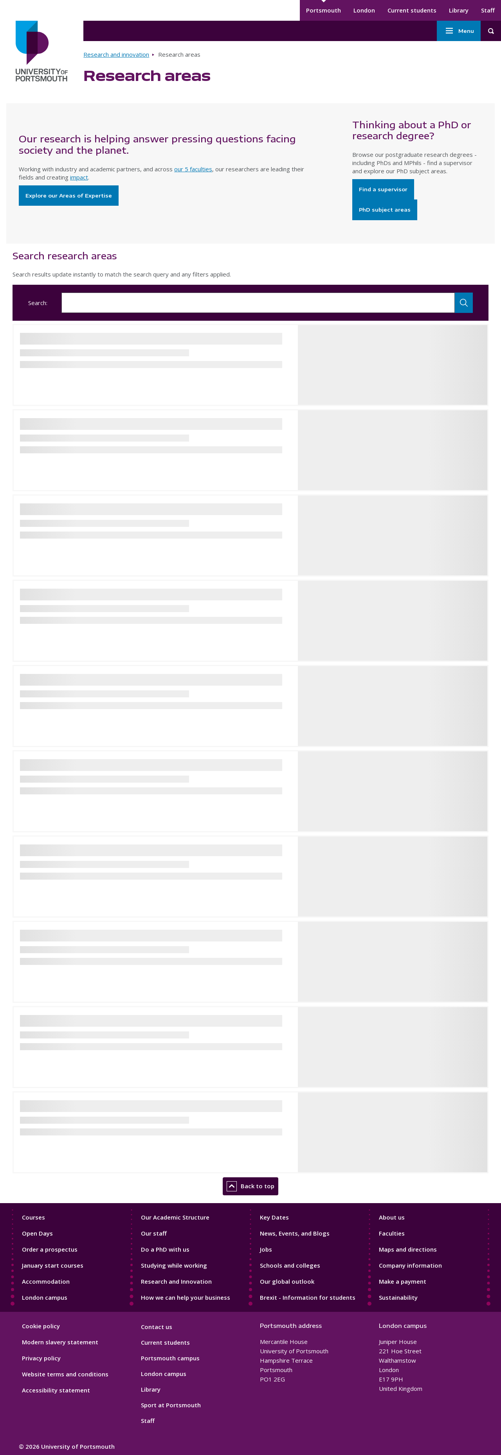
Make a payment (402, 1281)
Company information (410, 1265)
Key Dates (274, 1217)
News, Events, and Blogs (295, 1233)
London (364, 10)
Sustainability (398, 1297)
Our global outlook (287, 1281)
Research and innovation (116, 54)
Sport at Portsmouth (171, 1405)
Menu (458, 31)
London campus (44, 1297)
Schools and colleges (290, 1265)
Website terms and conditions (65, 1374)
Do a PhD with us (165, 1249)
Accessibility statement (56, 1390)
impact (79, 177)
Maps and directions (408, 1249)
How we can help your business (185, 1297)
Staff (488, 10)
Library (459, 10)
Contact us (156, 1327)
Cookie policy (41, 1326)
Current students (411, 10)
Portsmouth (323, 10)
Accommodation (46, 1281)
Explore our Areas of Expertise (68, 195)
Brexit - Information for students (307, 1297)
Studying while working (174, 1265)
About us (392, 1217)
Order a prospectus (49, 1249)
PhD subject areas (385, 210)
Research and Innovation (176, 1281)
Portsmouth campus (170, 1358)
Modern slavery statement (60, 1342)
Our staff (154, 1233)
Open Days (37, 1233)
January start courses (52, 1265)
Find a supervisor (383, 189)
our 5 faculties (193, 169)
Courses (33, 1217)
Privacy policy (41, 1358)
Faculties (392, 1233)
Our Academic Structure (175, 1217)
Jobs (266, 1249)
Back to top (250, 1186)
